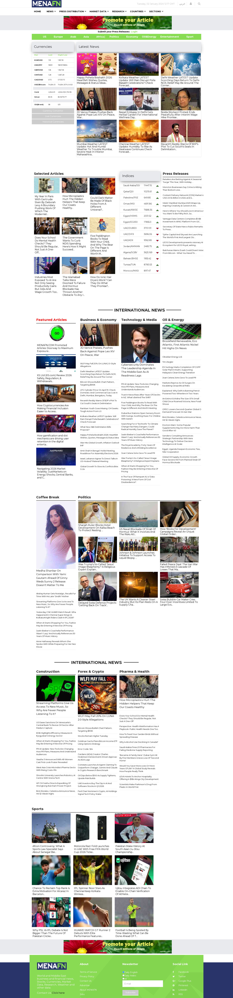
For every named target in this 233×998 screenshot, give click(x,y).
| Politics (113, 36)
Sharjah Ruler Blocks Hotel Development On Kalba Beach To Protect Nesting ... (96, 528)
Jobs (82, 994)
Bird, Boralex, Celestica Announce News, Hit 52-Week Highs (181, 418)
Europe (58, 36)
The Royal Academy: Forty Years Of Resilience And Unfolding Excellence (138, 446)
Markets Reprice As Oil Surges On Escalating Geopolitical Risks (178, 384)
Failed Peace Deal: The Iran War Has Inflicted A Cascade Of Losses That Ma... (179, 567)
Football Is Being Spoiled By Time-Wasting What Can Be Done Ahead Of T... (132, 933)
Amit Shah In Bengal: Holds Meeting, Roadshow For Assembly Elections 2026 (99, 452)
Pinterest (180, 985)
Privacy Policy (87, 976)
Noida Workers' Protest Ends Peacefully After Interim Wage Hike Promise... (179, 115)
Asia (86, 36)
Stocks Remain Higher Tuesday (93, 736)
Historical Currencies (53, 121)
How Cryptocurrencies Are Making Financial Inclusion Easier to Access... (53, 408)
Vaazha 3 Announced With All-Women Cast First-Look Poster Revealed (54, 760)
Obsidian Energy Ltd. (172, 357)
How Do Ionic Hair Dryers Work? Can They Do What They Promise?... (101, 281)
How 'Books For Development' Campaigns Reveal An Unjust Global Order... (178, 532)
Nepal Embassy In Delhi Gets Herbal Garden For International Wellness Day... (138, 115)
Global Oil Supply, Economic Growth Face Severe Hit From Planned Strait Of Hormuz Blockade (181, 460)
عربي (182, 3)
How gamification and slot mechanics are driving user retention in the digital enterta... (53, 440)
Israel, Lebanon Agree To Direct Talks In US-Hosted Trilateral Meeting (99, 460)
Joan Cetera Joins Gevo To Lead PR (138, 453)
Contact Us (85, 981)
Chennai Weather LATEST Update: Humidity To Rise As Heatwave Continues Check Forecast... (135, 148)
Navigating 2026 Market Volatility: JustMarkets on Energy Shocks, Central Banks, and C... (55, 473)
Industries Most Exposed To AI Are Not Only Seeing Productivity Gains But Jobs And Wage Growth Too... (46, 284)
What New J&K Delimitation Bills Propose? (95, 428)
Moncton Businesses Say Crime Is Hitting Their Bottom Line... (182, 188)
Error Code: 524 (85, 749)
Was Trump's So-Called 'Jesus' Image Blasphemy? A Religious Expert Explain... (96, 567)
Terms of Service (88, 972)
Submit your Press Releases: (114, 31)
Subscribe (130, 992)
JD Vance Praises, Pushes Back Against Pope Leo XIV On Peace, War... (96, 115)
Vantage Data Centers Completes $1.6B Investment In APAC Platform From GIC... (182, 220)
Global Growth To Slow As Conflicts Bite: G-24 (99, 467)
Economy (132, 36)
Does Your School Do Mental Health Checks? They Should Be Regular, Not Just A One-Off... (46, 245)
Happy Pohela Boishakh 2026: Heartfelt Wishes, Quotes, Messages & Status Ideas (100, 436)
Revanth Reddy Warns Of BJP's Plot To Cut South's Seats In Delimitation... (179, 147)
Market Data (98, 11)
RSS (178, 994)
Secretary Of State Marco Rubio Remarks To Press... (183, 228)
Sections (155, 11)
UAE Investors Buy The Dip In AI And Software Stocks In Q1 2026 (95, 784)
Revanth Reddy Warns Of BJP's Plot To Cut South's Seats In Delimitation (98, 401)
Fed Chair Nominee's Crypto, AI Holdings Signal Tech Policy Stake (97, 792)
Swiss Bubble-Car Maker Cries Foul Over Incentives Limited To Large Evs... (179, 602)
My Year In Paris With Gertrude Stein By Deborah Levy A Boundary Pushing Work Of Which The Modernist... (45, 205)
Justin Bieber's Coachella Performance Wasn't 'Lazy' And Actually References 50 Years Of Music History (140, 437)
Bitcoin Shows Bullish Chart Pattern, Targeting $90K (97, 383)
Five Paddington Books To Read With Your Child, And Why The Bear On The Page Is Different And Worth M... (101, 244)
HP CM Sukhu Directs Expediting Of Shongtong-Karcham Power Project (53, 784)
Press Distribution (71, 11)
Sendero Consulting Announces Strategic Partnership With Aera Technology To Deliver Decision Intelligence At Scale (177, 439)
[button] (191, 3)
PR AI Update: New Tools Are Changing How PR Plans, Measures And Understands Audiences (139, 387)
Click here (58, 992)
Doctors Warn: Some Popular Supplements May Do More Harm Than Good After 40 (181, 428)
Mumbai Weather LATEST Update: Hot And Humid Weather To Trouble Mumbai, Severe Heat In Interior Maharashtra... (94, 149)
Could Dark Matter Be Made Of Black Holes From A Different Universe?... (101, 203)
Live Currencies (53, 116)
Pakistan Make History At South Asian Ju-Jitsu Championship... (130, 849)
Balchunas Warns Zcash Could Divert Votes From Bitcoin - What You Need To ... (183, 251)
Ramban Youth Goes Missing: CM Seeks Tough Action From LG (99, 409)
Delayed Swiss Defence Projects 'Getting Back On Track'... (97, 604)
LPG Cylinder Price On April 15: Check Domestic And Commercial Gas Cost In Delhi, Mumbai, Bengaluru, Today (99, 393)
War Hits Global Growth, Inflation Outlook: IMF (100, 444)
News (50, 11)
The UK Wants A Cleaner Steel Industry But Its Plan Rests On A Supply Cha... (138, 602)
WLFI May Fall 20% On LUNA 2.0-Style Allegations (98, 365)
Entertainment (165, 36)
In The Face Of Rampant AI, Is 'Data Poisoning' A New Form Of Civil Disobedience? (138, 479)
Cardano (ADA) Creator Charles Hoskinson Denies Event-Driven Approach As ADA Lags (98, 757)
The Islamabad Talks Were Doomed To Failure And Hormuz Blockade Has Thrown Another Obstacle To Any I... (74, 286)
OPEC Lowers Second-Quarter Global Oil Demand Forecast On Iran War (182, 410)
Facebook (181, 972)
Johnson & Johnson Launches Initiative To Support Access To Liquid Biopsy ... (137, 555)
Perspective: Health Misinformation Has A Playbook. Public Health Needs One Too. (139, 727)
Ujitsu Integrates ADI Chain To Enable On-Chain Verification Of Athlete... (133, 891)
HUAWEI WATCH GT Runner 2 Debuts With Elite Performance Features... (92, 933)
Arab (73, 36)
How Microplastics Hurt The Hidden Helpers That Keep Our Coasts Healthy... (74, 202)
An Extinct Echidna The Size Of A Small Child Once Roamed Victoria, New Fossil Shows (181, 401)
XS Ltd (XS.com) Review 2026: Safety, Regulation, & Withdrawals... (54, 378)
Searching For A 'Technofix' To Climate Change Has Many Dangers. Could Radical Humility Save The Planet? (139, 426)
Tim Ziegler (167, 362)
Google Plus (182, 981)
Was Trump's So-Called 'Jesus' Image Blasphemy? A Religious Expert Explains (140, 459)
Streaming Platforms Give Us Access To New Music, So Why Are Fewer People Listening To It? (55, 604)
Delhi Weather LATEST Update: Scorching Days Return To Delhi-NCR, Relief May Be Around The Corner (98, 374)
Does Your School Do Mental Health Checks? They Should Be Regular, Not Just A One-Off (137, 718)
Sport (188, 36)
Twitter (179, 976)
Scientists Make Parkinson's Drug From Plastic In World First (138, 785)
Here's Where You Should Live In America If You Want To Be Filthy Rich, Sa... (183, 212)
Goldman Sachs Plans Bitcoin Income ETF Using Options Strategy (98, 742)
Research (118, 11)
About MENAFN (88, 989)
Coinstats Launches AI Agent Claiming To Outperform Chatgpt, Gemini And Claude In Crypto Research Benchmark (98, 767)
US (41, 36)
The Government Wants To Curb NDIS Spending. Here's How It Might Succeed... (74, 243)
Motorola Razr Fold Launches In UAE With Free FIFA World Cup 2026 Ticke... (91, 849)
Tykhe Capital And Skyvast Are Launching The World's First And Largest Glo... (182, 235)
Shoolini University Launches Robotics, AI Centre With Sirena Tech (55, 776)
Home (37, 11)
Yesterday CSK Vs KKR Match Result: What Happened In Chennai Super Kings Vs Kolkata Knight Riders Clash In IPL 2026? (56, 615)
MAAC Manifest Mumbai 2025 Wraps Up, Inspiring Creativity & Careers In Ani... (182, 204)
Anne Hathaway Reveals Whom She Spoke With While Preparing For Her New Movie (56, 644)
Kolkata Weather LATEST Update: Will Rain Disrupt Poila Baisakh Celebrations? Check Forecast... (137, 81)
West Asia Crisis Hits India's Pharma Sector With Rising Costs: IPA (56, 768)
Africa (100, 36)
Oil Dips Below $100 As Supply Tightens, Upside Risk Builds (97, 776)
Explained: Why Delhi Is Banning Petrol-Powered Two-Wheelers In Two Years (181, 392)
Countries (136, 11)
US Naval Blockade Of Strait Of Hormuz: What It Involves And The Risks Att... (137, 532)
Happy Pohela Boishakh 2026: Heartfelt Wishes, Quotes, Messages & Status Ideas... (94, 80)
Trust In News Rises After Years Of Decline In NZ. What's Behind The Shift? (141, 396)
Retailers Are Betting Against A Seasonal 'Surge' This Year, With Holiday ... (182, 180)
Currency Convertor (53, 110)
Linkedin (180, 989)
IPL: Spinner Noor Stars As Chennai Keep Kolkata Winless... (89, 891)
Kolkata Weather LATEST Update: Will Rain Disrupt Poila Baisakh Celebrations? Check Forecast (99, 419)
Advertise (85, 985)
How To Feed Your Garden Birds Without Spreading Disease (138, 735)
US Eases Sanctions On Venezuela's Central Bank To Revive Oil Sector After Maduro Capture (55, 725)
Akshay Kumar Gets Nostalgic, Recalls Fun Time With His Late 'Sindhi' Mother (56, 595)
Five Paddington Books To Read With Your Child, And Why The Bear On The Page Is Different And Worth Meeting (139, 405)
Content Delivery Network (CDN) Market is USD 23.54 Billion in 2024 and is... (183, 196)
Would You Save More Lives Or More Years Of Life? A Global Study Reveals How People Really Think (137, 768)
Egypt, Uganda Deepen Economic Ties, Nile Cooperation (181, 450)
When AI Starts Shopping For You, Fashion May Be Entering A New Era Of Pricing (139, 469)
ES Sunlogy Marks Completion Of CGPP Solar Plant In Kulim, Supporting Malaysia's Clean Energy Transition (181, 370)
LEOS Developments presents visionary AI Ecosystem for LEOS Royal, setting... (183, 243)
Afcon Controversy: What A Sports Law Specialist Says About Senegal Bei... (49, 849)
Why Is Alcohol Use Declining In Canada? (138, 742)
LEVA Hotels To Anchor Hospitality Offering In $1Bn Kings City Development (139, 777)
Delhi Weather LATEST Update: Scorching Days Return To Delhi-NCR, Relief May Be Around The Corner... (180, 81)
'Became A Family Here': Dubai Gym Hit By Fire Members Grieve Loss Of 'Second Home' (139, 758)
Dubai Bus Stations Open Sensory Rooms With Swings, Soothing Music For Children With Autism (141, 416)
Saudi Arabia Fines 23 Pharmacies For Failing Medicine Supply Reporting (137, 748)
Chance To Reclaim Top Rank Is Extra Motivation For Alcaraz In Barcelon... (51, 891)
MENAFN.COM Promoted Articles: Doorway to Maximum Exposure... (55, 348)
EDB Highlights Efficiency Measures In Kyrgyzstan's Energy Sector (54, 734)
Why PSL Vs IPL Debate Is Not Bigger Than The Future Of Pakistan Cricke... (50, 933)
